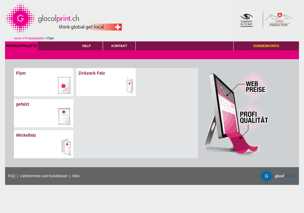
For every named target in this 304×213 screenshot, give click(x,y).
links (76, 176)
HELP (86, 46)
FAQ (11, 176)
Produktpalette (34, 38)
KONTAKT (119, 46)
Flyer (21, 73)
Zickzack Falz (91, 73)
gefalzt (22, 104)
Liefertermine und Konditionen (43, 176)
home (17, 38)
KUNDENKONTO (266, 46)
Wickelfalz (26, 135)
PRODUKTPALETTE (21, 46)
